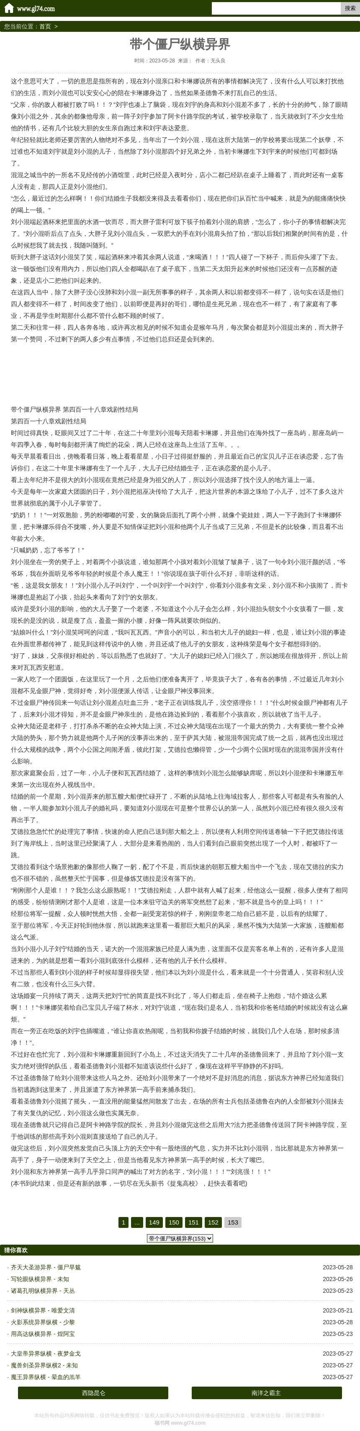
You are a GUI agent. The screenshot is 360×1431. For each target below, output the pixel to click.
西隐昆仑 (93, 1393)
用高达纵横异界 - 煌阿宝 (43, 1333)
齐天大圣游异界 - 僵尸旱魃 (45, 1267)
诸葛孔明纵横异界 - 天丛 (43, 1290)
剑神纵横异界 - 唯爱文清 (43, 1310)
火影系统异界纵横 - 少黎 (43, 1322)
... (137, 1222)
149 (154, 1222)
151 (193, 1222)
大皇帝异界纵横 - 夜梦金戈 (45, 1353)
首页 (45, 26)
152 (213, 1222)
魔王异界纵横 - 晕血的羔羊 (45, 1377)
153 (233, 1222)
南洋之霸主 (266, 1393)
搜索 (350, 8)
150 (174, 1222)
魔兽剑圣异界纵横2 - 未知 (44, 1365)
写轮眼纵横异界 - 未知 (40, 1279)
